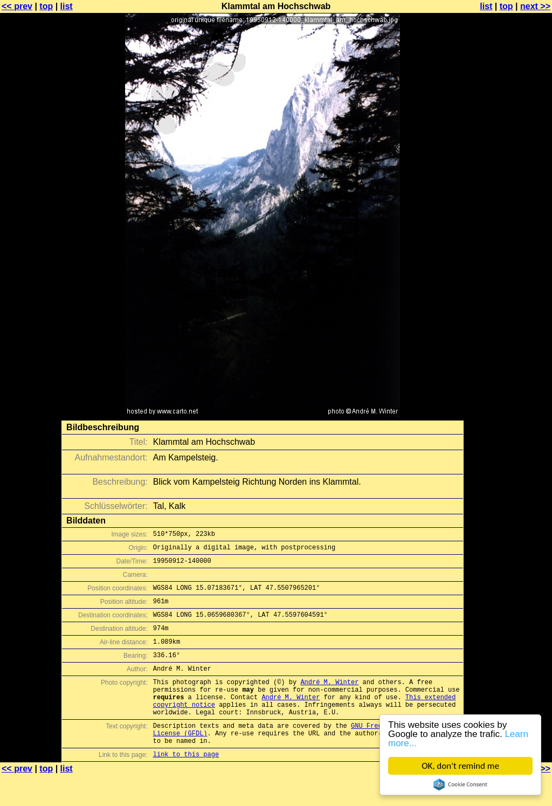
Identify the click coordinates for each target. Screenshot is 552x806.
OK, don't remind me (460, 765)
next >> (535, 6)
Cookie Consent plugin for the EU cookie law (460, 784)
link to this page (186, 784)
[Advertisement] (508, 267)
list (66, 6)
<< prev (17, 6)
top (46, 6)
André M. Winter (329, 699)
